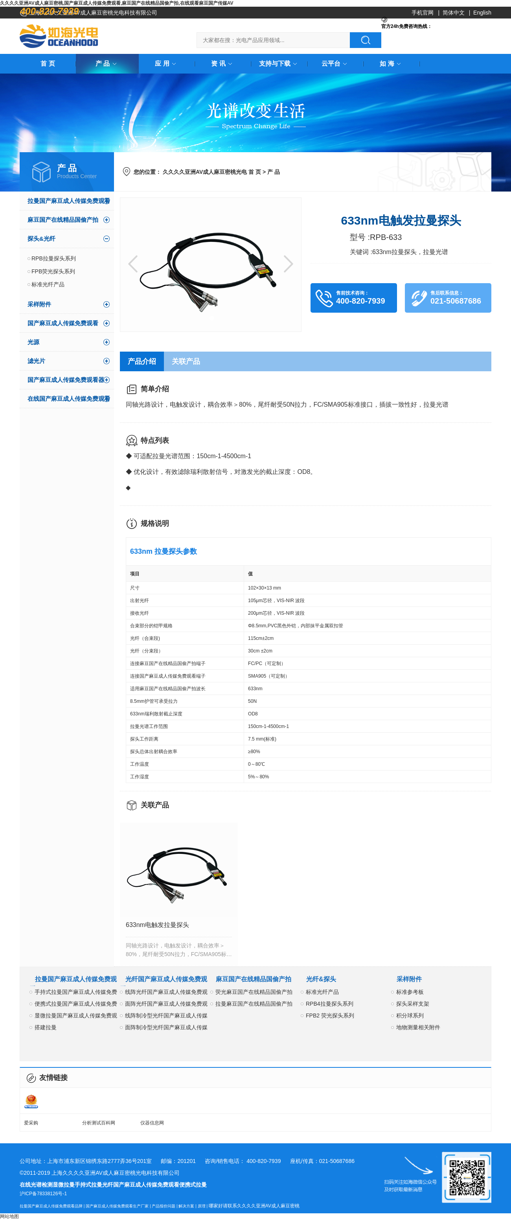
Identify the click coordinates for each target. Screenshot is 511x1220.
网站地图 (9, 1216)
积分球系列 (410, 1015)
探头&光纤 (41, 238)
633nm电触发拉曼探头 (157, 924)
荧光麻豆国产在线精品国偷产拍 (253, 992)
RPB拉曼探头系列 (53, 258)
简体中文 (454, 12)
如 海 (391, 63)
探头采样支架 (412, 1004)
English (482, 12)
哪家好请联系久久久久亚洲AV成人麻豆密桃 (254, 1206)
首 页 (47, 63)
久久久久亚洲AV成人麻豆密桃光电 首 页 (212, 172)
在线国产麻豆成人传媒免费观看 (69, 398)
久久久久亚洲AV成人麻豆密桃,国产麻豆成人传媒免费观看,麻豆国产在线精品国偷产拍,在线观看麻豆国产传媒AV (116, 3)
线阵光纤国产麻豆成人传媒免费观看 (166, 993)
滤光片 (36, 361)
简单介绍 (155, 389)
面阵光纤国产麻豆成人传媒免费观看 (166, 1005)
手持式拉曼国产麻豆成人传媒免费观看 (76, 993)
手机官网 (423, 12)
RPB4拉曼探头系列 (329, 1004)
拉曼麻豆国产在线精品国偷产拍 (253, 1004)
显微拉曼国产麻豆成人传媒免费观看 (76, 1016)
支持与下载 (279, 63)
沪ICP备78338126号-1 (43, 1193)
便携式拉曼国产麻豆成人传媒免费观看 (76, 1005)
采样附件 (39, 304)
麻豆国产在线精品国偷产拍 (63, 219)
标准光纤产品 (47, 284)
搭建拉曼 (46, 1027)
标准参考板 (410, 992)
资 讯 (223, 63)
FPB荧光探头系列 (53, 271)
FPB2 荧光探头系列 (330, 1015)
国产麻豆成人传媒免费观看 (63, 323)
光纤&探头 (321, 979)
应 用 (166, 63)
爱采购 (31, 1123)
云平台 (336, 63)
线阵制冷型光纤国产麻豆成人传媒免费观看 (166, 1016)
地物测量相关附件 (418, 1027)
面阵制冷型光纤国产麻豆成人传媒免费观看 (166, 1028)
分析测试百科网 (98, 1123)
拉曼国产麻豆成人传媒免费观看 (69, 200)
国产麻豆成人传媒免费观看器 (66, 379)
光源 (33, 342)
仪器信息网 (152, 1123)
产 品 (107, 63)
